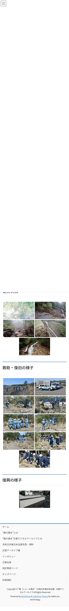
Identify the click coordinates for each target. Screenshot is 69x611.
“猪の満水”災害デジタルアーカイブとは (22, 538)
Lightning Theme (40, 596)
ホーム (5, 526)
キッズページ (9, 574)
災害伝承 (6, 562)
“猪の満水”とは (10, 532)
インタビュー (9, 556)
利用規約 (6, 580)
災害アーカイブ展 (11, 550)
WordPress (26, 596)
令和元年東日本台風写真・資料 (18, 544)
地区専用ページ (10, 568)
